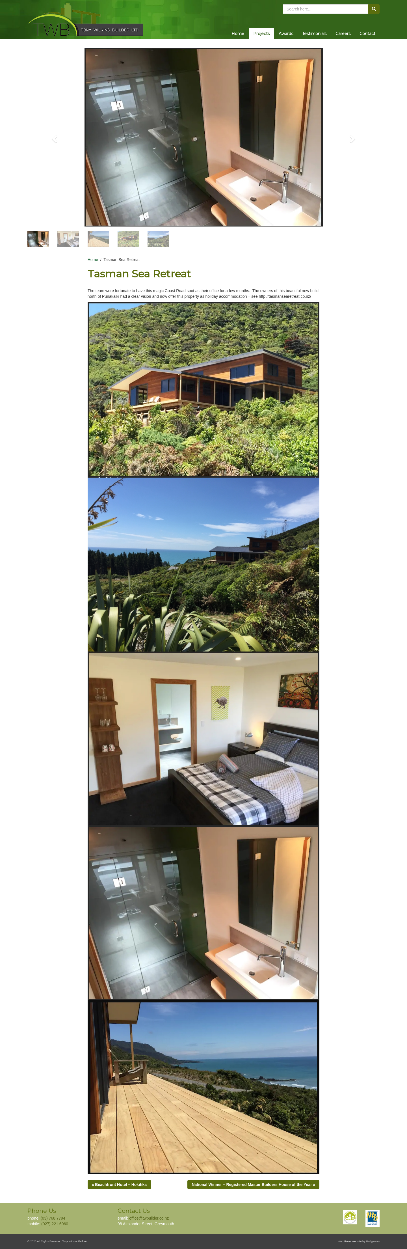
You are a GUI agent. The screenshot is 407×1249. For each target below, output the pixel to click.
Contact (367, 33)
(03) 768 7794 (53, 1218)
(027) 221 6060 (54, 1224)
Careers (342, 33)
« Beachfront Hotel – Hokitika (119, 1184)
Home (237, 33)
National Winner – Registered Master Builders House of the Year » (253, 1184)
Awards (286, 33)
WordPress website (349, 1241)
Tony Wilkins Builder (74, 1241)
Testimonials (314, 33)
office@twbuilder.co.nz (149, 1218)
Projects (261, 33)
